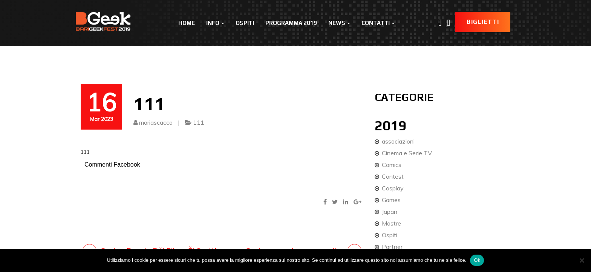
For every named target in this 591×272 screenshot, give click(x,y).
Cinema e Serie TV (407, 153)
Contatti (378, 23)
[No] (581, 260)
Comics (391, 164)
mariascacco (156, 122)
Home (186, 23)
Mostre (391, 223)
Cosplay (393, 188)
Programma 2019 (291, 23)
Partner (392, 246)
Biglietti (483, 21)
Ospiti (245, 23)
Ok (477, 260)
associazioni (398, 141)
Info (215, 23)
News (339, 23)
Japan (389, 211)
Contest (393, 176)
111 (198, 122)
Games (391, 200)
